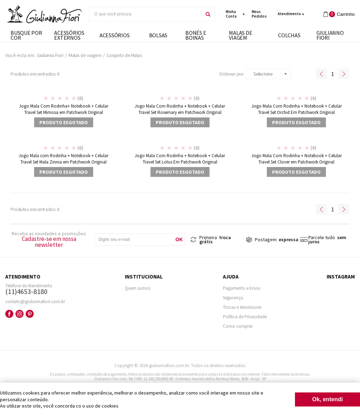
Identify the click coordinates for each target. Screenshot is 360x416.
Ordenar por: (231, 74)
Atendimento (289, 13)
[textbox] (145, 14)
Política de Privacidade (245, 317)
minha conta (231, 14)
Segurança (233, 298)
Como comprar (238, 326)
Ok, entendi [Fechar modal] (327, 399)
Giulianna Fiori (50, 55)
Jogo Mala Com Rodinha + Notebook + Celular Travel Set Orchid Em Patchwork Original (296, 109)
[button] (268, 74)
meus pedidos (259, 14)
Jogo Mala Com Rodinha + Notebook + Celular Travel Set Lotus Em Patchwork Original (180, 159)
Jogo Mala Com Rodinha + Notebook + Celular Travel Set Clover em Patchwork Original (296, 159)
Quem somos (137, 288)
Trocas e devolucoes (242, 307)
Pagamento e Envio (242, 288)
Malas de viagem (85, 55)
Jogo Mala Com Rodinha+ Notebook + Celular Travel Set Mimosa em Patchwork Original (63, 109)
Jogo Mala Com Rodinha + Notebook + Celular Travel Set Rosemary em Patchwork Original (180, 109)
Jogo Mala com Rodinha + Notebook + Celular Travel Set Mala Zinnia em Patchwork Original (63, 159)
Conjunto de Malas (124, 55)
